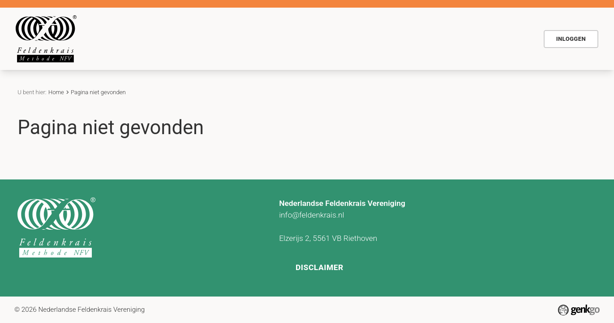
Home (157, 39)
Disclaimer (320, 265)
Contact (378, 38)
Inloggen (571, 38)
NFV (514, 38)
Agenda (293, 38)
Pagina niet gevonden (98, 92)
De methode (197, 38)
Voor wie (249, 38)
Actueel (335, 38)
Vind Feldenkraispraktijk (449, 38)
